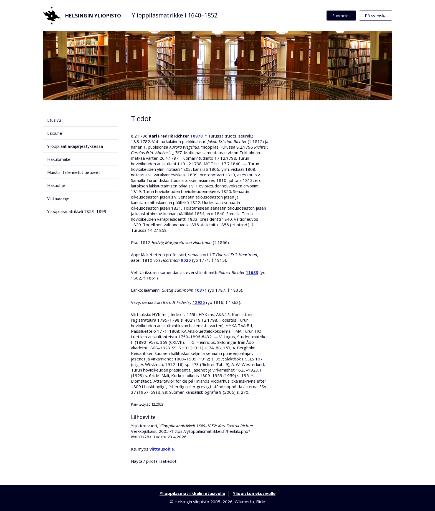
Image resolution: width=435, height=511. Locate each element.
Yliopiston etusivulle (254, 493)
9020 (186, 260)
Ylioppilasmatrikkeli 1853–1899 (76, 211)
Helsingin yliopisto (82, 15)
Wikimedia (244, 501)
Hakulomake (58, 159)
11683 (252, 272)
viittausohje (162, 449)
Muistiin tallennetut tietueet (73, 172)
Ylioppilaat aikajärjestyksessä (75, 146)
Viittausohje (58, 198)
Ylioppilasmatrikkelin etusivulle (192, 493)
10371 (200, 290)
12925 (199, 302)
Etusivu (54, 120)
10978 (196, 136)
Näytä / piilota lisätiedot (153, 461)
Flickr (260, 501)
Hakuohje (56, 185)
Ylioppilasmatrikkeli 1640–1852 (175, 15)
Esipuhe (54, 133)
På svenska (375, 15)
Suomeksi (341, 15)
